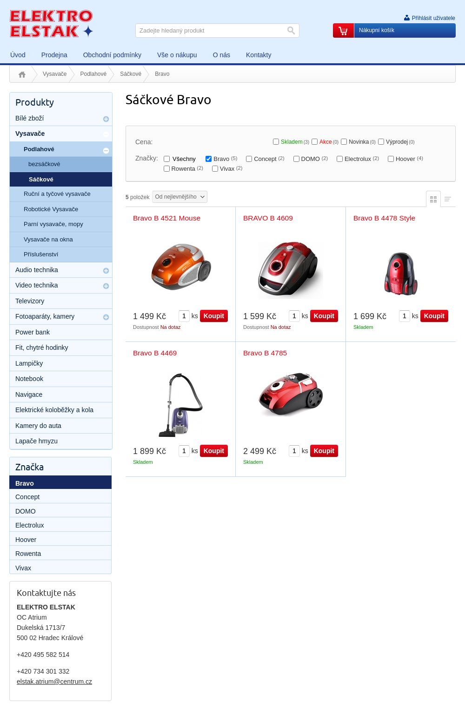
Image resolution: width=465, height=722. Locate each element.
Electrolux (362, 158)
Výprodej (400, 142)
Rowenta (187, 168)
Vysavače (55, 74)
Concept (269, 158)
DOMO (314, 158)
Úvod (22, 74)
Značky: (146, 158)
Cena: (144, 142)
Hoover (409, 158)
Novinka (362, 142)
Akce (329, 142)
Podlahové (93, 74)
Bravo (225, 158)
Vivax (231, 168)
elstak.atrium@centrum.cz (54, 681)
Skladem (295, 142)
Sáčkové (130, 74)
